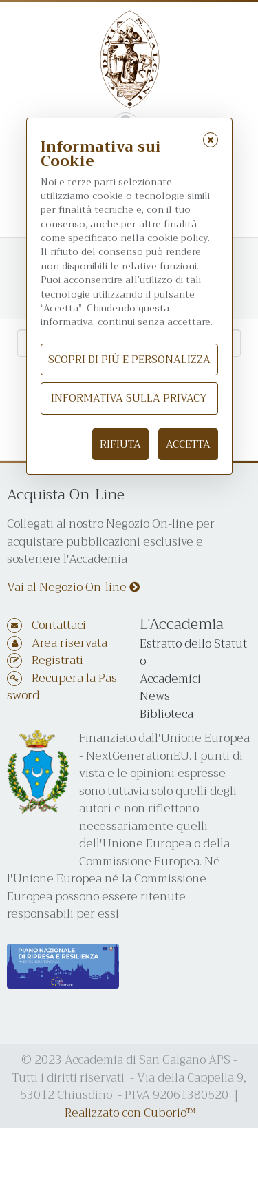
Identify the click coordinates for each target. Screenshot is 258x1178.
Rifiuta (120, 444)
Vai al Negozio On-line (73, 587)
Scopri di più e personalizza (129, 360)
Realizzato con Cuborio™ (130, 1113)
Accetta (188, 444)
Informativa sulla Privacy (129, 398)
